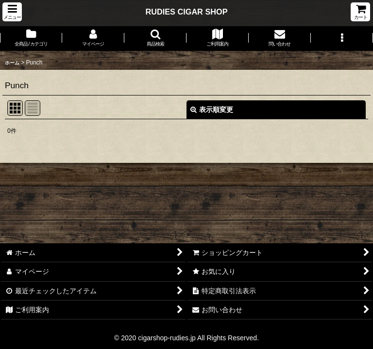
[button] (12, 11)
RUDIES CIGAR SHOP (186, 11)
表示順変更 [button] (211, 109)
